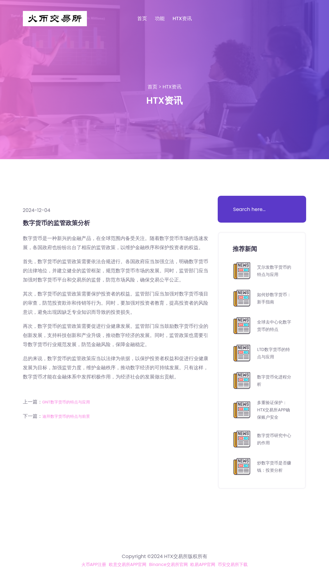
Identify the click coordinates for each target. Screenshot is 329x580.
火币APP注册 (84, 564)
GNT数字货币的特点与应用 (71, 401)
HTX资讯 (182, 18)
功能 (160, 18)
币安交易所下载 (242, 564)
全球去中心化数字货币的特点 (274, 325)
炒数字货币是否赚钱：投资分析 (274, 466)
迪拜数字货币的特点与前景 (71, 415)
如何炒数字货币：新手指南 (271, 298)
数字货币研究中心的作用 (274, 439)
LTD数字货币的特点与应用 (273, 353)
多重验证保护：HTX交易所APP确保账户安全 (274, 410)
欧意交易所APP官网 (122, 564)
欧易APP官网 (208, 564)
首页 (142, 18)
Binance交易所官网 (169, 564)
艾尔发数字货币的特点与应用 (274, 270)
